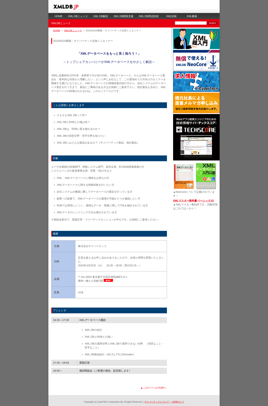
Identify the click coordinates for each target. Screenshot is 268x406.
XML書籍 (192, 16)
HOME (59, 16)
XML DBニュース (78, 16)
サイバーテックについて (156, 402)
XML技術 (171, 16)
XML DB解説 (100, 16)
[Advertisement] (196, 238)
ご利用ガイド (177, 402)
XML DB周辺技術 (149, 16)
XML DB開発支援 (124, 16)
